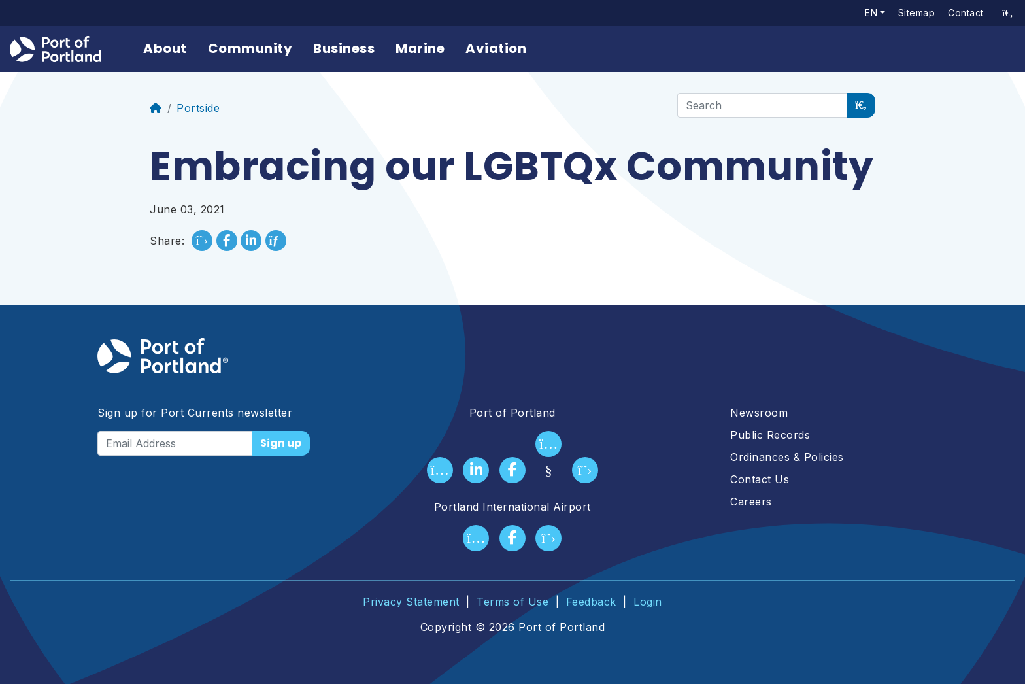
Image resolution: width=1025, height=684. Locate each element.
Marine (420, 48)
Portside (198, 107)
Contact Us (759, 479)
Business (344, 48)
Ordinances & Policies (787, 457)
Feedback (591, 601)
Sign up (280, 443)
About (165, 48)
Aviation (495, 48)
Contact (966, 12)
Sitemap (916, 12)
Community (250, 48)
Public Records (770, 434)
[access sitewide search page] (1007, 13)
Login (647, 601)
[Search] (762, 105)
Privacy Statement (411, 601)
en (871, 12)
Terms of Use (512, 601)
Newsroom (759, 412)
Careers (751, 501)
